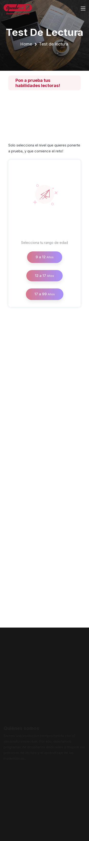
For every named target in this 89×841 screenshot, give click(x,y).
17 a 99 (44, 294)
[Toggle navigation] (83, 9)
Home (26, 44)
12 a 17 (44, 275)
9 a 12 (45, 257)
